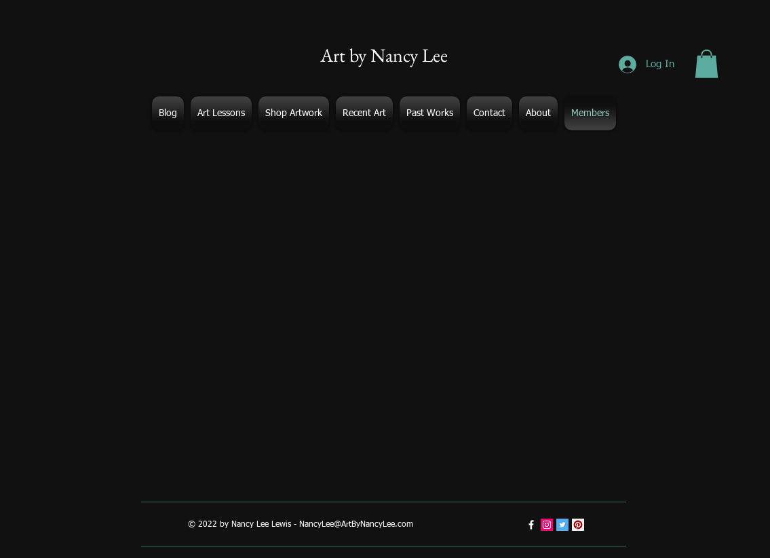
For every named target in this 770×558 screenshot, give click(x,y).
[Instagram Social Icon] (547, 525)
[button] (706, 64)
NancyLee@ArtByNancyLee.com (356, 525)
